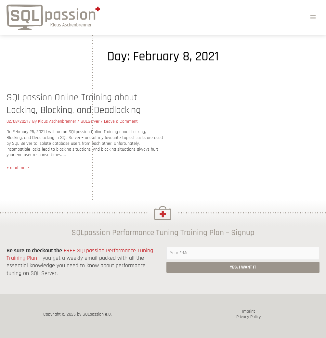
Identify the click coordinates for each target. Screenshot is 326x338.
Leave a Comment (121, 121)
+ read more (18, 168)
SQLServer (90, 121)
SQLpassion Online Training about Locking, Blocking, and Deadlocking (74, 103)
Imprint (248, 311)
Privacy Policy (248, 317)
